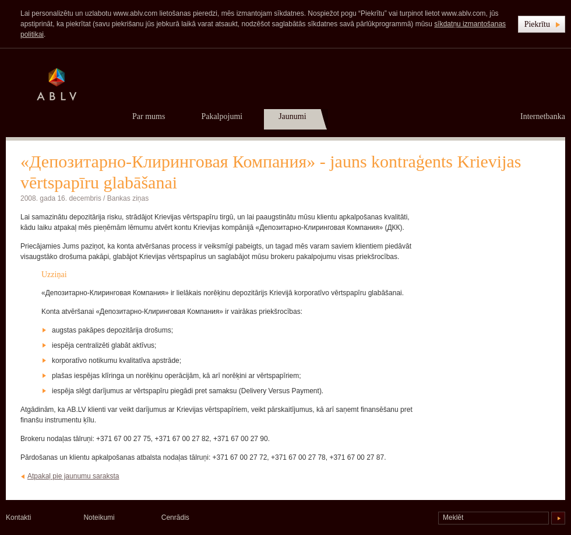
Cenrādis (175, 517)
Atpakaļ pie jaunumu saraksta (73, 476)
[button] (541, 24)
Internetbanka (542, 116)
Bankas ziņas (128, 198)
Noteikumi (98, 517)
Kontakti (18, 517)
